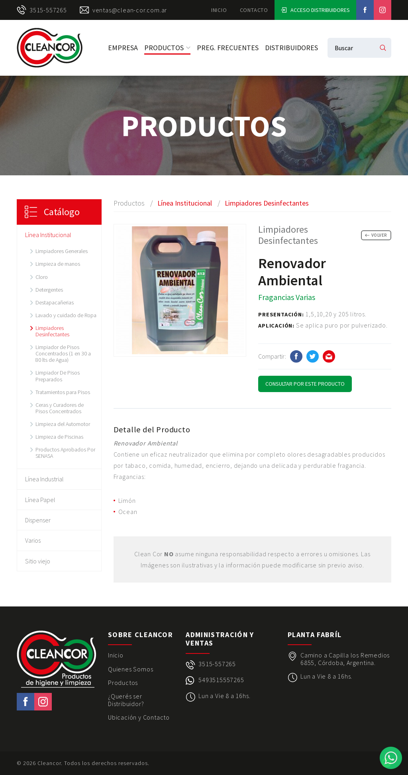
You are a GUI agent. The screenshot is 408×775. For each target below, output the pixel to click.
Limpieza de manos (57, 263)
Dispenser (38, 520)
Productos (167, 47)
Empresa (123, 47)
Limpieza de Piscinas (59, 436)
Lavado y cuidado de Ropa (65, 315)
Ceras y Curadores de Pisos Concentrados (59, 408)
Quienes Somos (130, 669)
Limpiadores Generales (61, 251)
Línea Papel (40, 500)
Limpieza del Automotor (62, 424)
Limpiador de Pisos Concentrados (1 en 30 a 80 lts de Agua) (63, 353)
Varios (33, 540)
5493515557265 (221, 680)
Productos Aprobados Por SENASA (65, 452)
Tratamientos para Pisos (62, 392)
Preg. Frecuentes (228, 47)
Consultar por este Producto (305, 383)
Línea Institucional (48, 235)
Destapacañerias (54, 302)
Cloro (41, 277)
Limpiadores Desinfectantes (52, 331)
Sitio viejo (37, 561)
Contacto (254, 10)
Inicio (219, 10)
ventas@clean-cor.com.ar (123, 10)
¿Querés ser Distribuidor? (126, 700)
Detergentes (49, 289)
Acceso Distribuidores (315, 10)
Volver (376, 235)
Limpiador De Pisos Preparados (57, 376)
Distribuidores (291, 47)
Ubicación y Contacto (139, 717)
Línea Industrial (44, 479)
